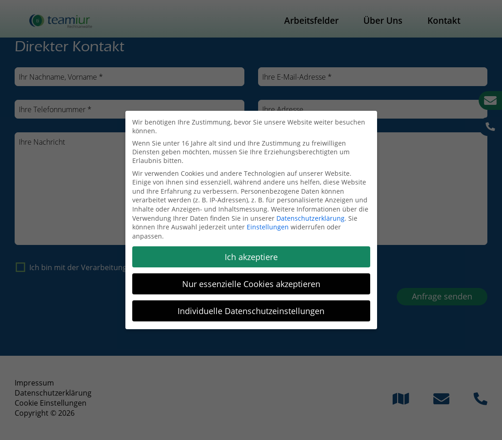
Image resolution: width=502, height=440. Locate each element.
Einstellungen (268, 227)
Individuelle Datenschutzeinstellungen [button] (251, 310)
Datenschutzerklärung (310, 218)
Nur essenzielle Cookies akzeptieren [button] (251, 283)
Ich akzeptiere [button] (251, 256)
